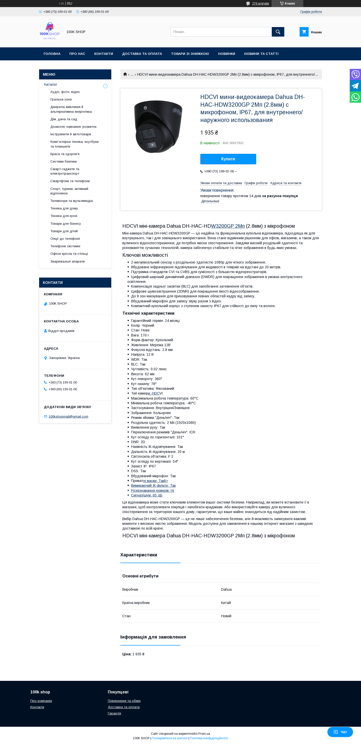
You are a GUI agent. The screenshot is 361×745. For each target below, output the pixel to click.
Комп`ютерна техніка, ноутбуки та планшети (74, 144)
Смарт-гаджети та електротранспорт (64, 171)
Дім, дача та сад (63, 119)
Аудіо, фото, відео (65, 92)
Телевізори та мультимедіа (71, 201)
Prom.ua (204, 733)
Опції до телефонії (65, 238)
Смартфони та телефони (70, 181)
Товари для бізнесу (65, 223)
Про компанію (41, 701)
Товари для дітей (64, 231)
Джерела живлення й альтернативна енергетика (71, 109)
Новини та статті (261, 54)
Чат (340, 732)
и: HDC (153, 393)
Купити (228, 159)
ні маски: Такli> (155, 481)
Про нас (77, 54)
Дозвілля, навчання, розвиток (73, 127)
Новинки (226, 54)
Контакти (103, 54)
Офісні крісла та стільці (69, 254)
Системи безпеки (63, 161)
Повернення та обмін (124, 701)
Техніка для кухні (63, 216)
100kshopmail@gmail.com (68, 416)
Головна (52, 54)
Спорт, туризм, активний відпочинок (69, 191)
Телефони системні (65, 246)
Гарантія (114, 713)
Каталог (50, 84)
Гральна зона (61, 99)
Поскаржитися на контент (170, 738)
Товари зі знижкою (190, 54)
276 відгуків (260, 3)
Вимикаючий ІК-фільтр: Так (153, 485)
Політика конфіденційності (209, 738)
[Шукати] (278, 32)
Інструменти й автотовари (70, 134)
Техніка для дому (64, 208)
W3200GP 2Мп (228, 226)
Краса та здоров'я (64, 154)
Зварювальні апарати (67, 261)
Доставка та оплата (142, 54)
